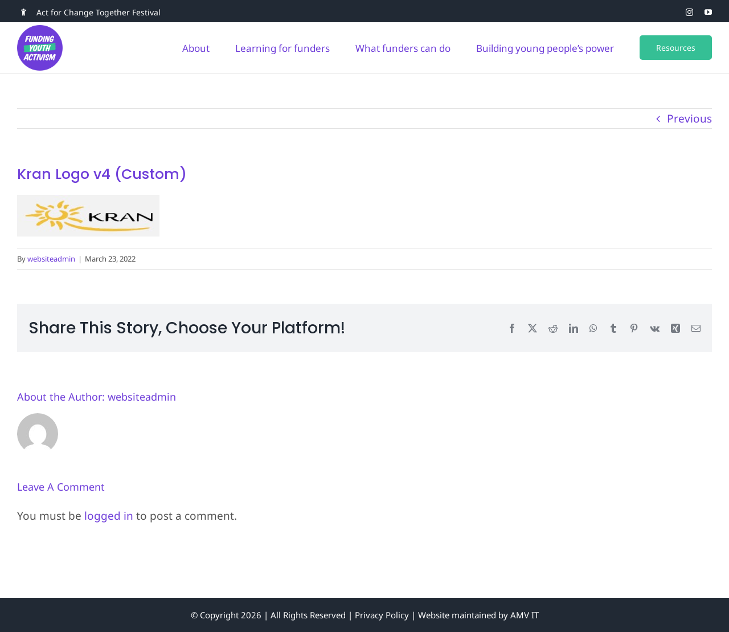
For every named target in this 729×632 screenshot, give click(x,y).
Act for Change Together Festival (98, 12)
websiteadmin (51, 259)
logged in (108, 515)
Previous (689, 118)
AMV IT (524, 615)
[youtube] (708, 12)
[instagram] (689, 12)
